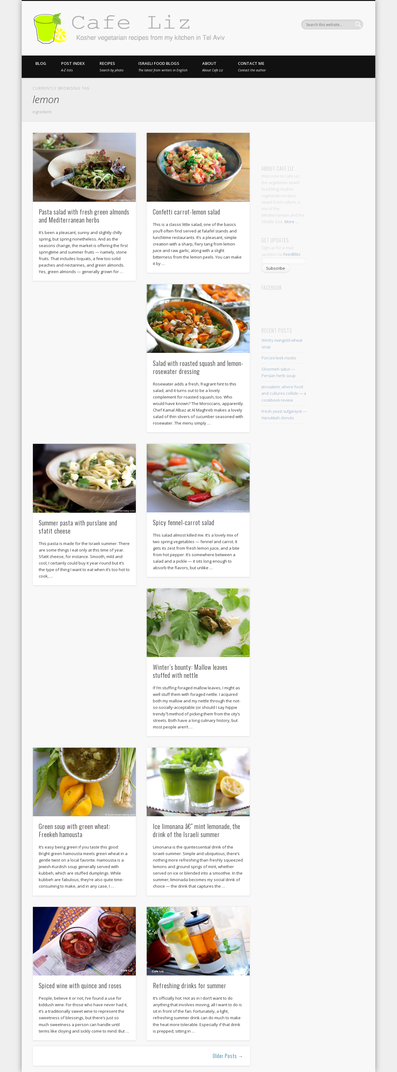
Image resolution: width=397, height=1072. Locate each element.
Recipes (111, 66)
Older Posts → (228, 1056)
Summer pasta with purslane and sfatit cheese (78, 526)
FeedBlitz (292, 254)
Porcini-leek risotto (278, 358)
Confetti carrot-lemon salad (186, 211)
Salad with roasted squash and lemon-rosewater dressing (198, 367)
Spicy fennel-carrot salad (183, 522)
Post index (73, 66)
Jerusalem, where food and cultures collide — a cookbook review (283, 393)
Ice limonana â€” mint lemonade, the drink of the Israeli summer (196, 830)
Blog (40, 63)
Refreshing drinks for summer (189, 985)
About (212, 66)
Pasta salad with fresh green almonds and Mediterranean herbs (84, 215)
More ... (291, 221)
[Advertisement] (319, 142)
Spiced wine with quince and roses (80, 985)
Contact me (252, 66)
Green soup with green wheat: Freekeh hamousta (74, 830)
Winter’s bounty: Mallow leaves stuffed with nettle (190, 671)
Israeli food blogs (162, 66)
